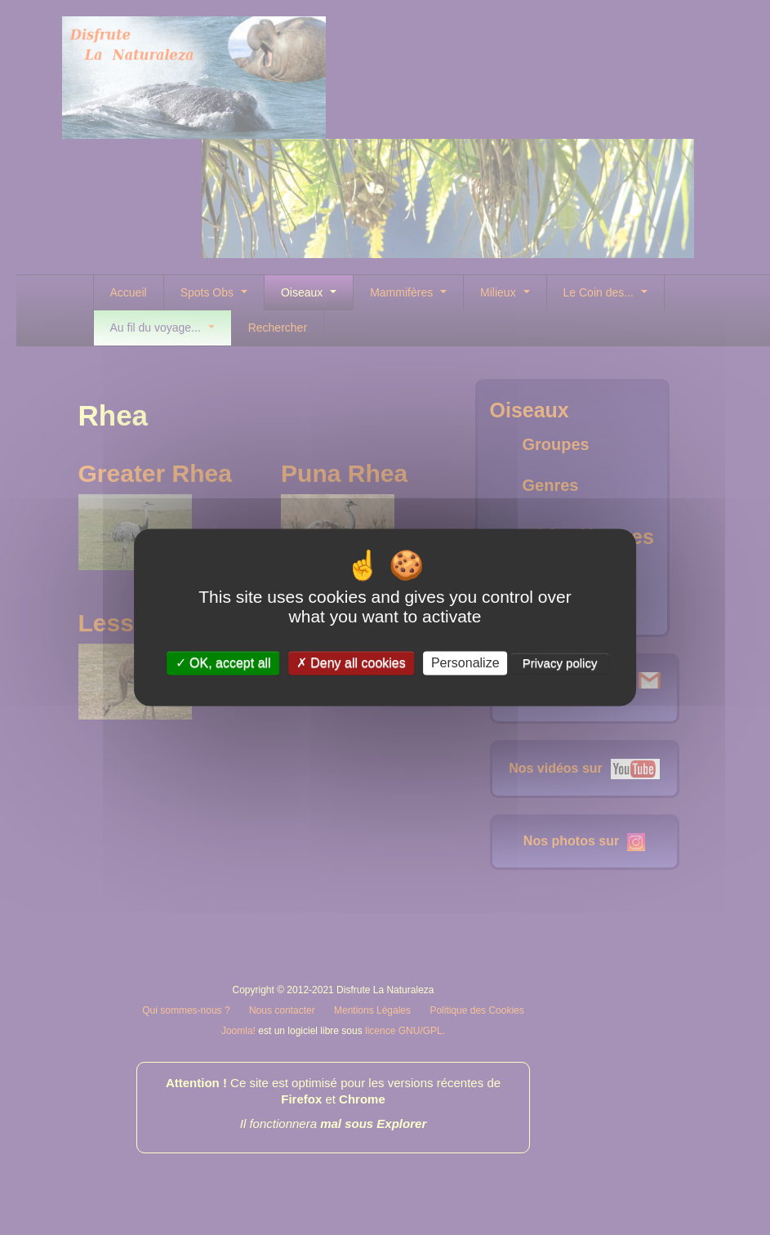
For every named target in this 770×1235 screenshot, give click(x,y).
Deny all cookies (351, 663)
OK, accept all (223, 663)
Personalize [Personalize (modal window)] (465, 663)
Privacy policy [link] (560, 663)
